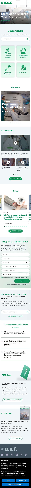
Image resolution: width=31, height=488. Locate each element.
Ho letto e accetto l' (14, 277)
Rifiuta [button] (8, 480)
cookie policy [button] (4, 468)
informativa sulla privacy (20, 277)
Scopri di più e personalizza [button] (15, 484)
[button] (29, 460)
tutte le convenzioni (15, 316)
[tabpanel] (15, 106)
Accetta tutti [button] (22, 480)
